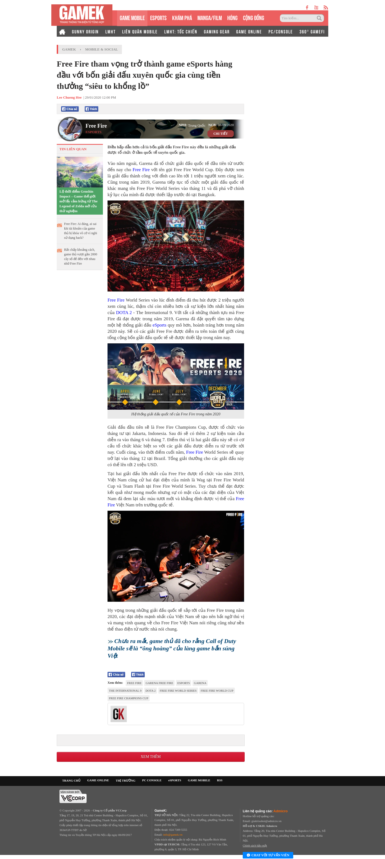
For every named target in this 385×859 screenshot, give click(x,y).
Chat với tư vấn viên (268, 855)
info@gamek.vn (172, 834)
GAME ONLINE (249, 31)
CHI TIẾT (220, 134)
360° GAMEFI (312, 31)
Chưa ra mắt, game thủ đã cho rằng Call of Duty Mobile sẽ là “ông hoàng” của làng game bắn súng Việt (172, 648)
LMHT (110, 31)
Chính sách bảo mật (255, 845)
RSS (219, 780)
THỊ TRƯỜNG (125, 780)
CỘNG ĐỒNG (253, 17)
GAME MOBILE (132, 17)
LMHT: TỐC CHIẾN (180, 31)
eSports (159, 325)
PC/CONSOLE (281, 31)
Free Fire (96, 126)
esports (183, 683)
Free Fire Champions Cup (128, 698)
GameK (69, 49)
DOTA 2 (124, 312)
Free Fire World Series (178, 690)
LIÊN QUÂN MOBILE (140, 31)
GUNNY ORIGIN (85, 31)
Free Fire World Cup (217, 690)
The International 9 (125, 690)
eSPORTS (158, 17)
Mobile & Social (101, 49)
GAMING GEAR (217, 31)
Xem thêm (151, 757)
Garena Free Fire (159, 683)
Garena (200, 683)
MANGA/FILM (209, 17)
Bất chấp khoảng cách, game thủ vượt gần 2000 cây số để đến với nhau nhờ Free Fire (80, 256)
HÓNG (232, 17)
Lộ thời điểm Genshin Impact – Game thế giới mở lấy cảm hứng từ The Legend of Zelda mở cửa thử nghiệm (78, 201)
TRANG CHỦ (71, 780)
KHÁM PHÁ (182, 17)
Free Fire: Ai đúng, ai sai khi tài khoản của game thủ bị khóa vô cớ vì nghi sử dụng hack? (80, 231)
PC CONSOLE (152, 780)
